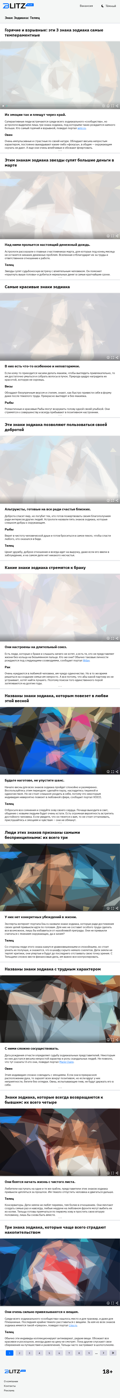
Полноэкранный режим (112, 106)
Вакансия (86, 6)
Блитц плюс (18, 5)
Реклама (9, 1390)
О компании (11, 1381)
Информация (108, 106)
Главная (15, 1371)
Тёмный (111, 6)
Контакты (10, 1385)
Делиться (117, 106)
